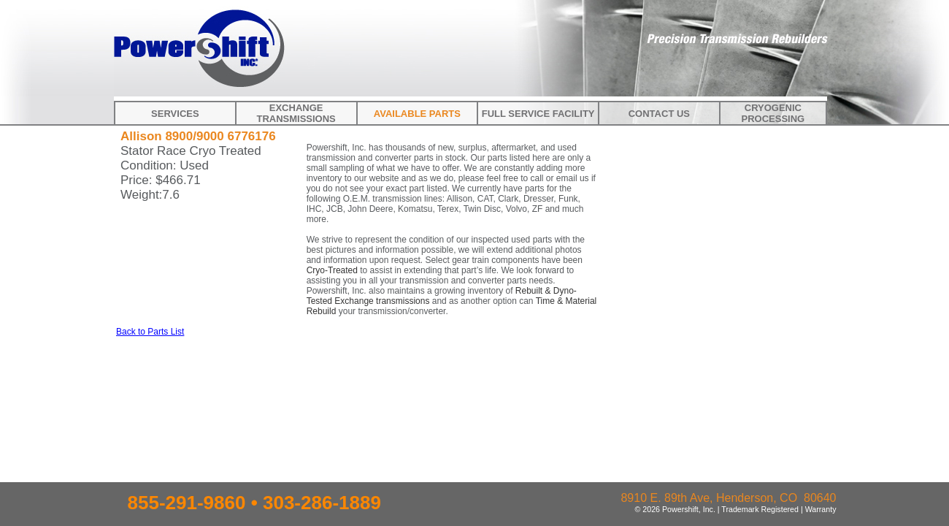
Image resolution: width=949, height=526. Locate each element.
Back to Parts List (150, 332)
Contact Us (659, 113)
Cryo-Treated (332, 270)
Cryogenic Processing (773, 113)
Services (175, 113)
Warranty (821, 509)
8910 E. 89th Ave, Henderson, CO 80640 (728, 498)
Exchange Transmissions (295, 113)
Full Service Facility (538, 113)
